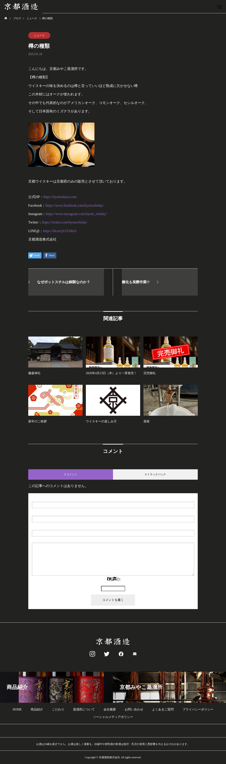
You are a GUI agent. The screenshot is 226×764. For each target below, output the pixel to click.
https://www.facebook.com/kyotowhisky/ (74, 205)
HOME (17, 709)
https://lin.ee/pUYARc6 (59, 231)
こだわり (58, 709)
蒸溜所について (84, 709)
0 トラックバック (155, 474)
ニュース (39, 35)
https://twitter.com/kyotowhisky (64, 222)
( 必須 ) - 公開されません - (53, 512)
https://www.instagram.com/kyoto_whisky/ (76, 214)
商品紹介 (37, 709)
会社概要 (110, 709)
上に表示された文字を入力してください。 (113, 584)
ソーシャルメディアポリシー (113, 717)
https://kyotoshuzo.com (59, 197)
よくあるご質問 (163, 709)
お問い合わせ (134, 709)
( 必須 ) (51, 498)
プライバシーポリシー (198, 709)
